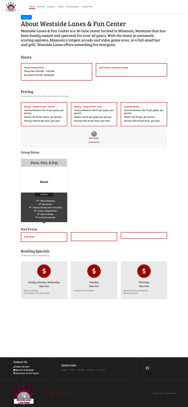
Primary (25, 17)
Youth (61, 6)
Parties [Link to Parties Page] (73, 370)
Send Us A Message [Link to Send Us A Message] (25, 369)
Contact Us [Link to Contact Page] (90, 370)
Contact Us (87, 6)
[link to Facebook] (147, 369)
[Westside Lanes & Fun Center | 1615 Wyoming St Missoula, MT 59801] (11, 6)
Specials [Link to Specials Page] (81, 370)
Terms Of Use (49, 393)
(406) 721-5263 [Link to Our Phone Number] (22, 366)
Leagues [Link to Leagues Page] (64, 370)
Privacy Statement (65, 393)
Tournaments (72, 6)
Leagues (51, 6)
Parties (41, 6)
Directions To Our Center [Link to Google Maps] (27, 373)
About (32, 6)
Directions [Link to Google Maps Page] (101, 370)
